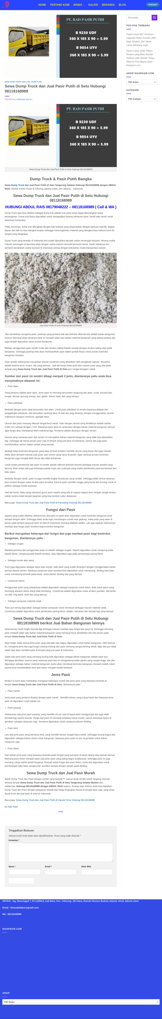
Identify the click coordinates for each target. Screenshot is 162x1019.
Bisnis (79, 4)
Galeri (93, 4)
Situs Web (86, 866)
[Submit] (154, 17)
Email (48, 866)
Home (42, 4)
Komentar (14, 840)
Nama (12, 866)
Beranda (108, 4)
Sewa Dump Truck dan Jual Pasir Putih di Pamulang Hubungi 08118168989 (54, 502)
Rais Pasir (13, 806)
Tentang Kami (59, 4)
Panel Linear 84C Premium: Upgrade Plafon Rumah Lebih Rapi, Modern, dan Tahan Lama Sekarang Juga (141, 39)
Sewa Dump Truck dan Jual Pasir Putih (23, 82)
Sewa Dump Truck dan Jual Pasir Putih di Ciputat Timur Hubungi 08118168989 (55, 800)
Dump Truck (17, 185)
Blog (122, 4)
